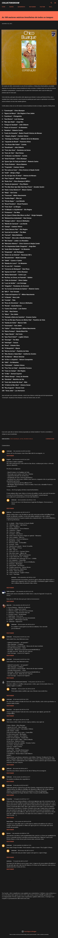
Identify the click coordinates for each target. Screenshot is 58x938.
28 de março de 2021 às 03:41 (26, 850)
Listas (21, 439)
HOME (3, 6)
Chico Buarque (14, 439)
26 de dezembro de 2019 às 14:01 (27, 577)
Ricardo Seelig (28, 439)
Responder (10, 456)
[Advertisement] (29, 913)
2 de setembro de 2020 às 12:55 (20, 833)
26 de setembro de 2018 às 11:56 (27, 500)
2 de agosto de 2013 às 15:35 (21, 709)
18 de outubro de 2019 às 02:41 (26, 624)
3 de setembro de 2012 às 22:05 (20, 459)
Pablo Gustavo (11, 591)
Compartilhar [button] (50, 439)
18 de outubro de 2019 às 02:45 (26, 688)
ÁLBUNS (11, 6)
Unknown (9, 451)
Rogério (9, 459)
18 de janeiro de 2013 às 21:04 (21, 659)
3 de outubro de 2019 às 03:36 (23, 821)
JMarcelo (9, 605)
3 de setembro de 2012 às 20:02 (21, 451)
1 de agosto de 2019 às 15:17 (21, 799)
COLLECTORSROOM (10, 2)
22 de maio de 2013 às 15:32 (20, 699)
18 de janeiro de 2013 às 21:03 (21, 637)
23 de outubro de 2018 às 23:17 (21, 777)
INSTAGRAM (32, 6)
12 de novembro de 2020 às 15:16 (22, 845)
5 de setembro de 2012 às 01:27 (21, 605)
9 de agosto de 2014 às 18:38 (21, 719)
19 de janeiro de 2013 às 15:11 (36, 681)
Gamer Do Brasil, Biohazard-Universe (17, 681)
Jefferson (9, 768)
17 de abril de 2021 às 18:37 (20, 861)
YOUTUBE (42, 6)
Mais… (51, 6)
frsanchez (9, 799)
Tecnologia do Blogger (29, 931)
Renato (9, 833)
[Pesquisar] (51, 3)
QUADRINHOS (21, 6)
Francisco (9, 709)
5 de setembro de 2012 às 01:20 (24, 591)
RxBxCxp (9, 512)
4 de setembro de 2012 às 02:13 (21, 512)
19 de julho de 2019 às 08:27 (20, 785)
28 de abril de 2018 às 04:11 (20, 768)
